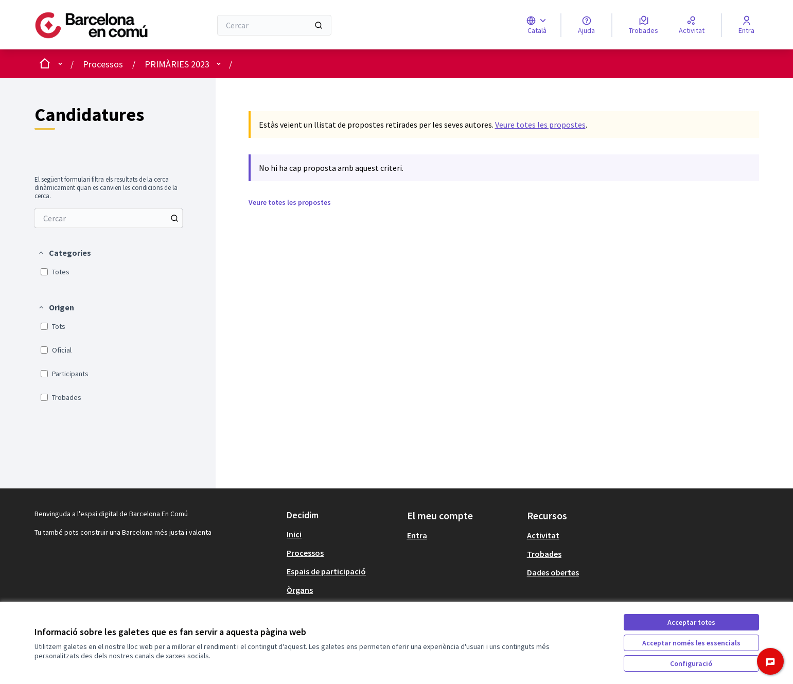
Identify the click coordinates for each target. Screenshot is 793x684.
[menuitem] (108, 218)
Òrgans (300, 590)
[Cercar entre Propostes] (108, 218)
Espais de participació (326, 571)
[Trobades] (643, 25)
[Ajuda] (586, 25)
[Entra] (746, 25)
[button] (64, 252)
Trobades (544, 554)
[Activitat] (692, 25)
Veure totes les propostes (540, 124)
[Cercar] (274, 25)
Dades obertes (553, 572)
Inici (294, 534)
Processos (103, 64)
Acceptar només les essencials (691, 642)
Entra (417, 535)
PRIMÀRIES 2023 (177, 64)
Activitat (543, 535)
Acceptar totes (691, 622)
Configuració (691, 663)
